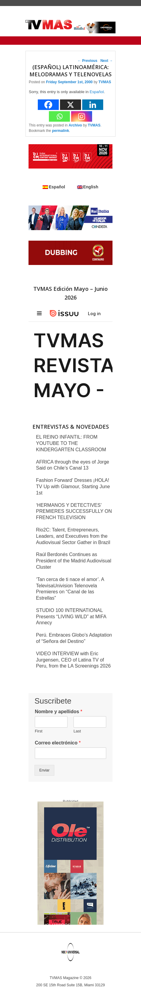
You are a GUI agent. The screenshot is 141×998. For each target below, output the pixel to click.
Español (97, 92)
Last (77, 731)
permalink (60, 131)
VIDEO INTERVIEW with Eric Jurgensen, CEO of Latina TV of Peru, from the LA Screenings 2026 (73, 660)
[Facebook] (48, 104)
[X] (70, 104)
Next (106, 61)
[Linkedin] (92, 104)
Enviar (44, 770)
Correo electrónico (58, 742)
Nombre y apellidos (58, 711)
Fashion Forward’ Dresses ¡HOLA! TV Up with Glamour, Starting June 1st (73, 486)
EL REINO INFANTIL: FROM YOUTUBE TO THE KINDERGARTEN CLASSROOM (71, 443)
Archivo (75, 125)
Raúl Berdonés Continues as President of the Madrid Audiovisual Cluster (73, 561)
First (38, 731)
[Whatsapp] (59, 116)
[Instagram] (81, 116)
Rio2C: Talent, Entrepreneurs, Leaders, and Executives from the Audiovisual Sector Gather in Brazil (73, 536)
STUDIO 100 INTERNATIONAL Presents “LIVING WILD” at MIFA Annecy (71, 616)
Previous (88, 61)
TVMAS (104, 82)
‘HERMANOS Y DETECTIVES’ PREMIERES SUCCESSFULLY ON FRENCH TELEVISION (74, 511)
